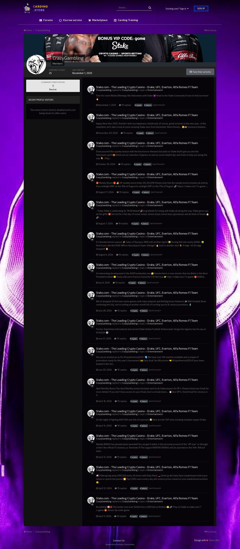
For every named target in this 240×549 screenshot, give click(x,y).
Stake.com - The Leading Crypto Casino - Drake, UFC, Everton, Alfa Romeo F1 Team (147, 87)
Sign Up (201, 8)
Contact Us (119, 540)
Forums (48, 19)
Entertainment (155, 90)
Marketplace (99, 19)
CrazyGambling (103, 90)
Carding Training (127, 19)
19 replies (125, 105)
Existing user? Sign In (177, 8)
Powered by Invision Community (120, 544)
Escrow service (72, 19)
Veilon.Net (214, 540)
